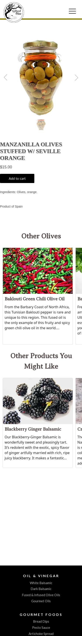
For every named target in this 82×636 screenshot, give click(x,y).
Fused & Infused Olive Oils (41, 595)
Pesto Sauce (41, 627)
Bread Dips (41, 621)
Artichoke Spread (41, 634)
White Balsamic (41, 583)
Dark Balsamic (41, 589)
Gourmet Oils (41, 601)
